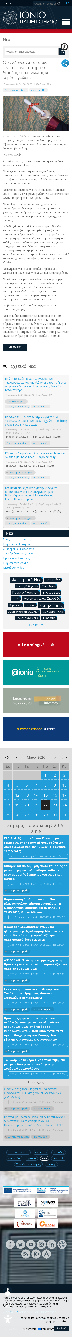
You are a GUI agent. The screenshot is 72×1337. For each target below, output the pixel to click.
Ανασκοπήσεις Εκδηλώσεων (24, 611)
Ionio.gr (51, 1164)
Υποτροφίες (52, 592)
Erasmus (50, 618)
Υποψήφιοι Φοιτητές (28, 1164)
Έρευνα (31, 1158)
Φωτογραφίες (16, 401)
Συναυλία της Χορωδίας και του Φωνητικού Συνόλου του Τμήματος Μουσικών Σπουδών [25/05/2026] (32, 1093)
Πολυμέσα (40, 1136)
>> (64, 757)
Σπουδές (59, 1152)
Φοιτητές (58, 1158)
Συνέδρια (49, 586)
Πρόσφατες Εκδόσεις (16, 558)
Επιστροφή (15, 346)
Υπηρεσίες (14, 1158)
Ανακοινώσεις (54, 611)
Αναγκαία (31, 1329)
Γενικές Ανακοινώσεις (15, 90)
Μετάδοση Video (13, 567)
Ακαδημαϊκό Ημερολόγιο (18, 549)
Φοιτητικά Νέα (38, 90)
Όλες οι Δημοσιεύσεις (17, 539)
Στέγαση (31, 605)
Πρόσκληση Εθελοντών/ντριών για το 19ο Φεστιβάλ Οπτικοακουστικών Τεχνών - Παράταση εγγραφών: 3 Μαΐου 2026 (36, 420)
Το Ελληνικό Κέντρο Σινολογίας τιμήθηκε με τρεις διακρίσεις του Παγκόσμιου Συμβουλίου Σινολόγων (35, 1064)
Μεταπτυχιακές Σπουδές (42, 598)
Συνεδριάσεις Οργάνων (18, 553)
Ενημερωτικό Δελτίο (16, 563)
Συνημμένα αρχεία (21, 472)
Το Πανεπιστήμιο (18, 1152)
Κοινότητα (41, 1152)
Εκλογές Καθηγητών (27, 586)
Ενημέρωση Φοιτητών (17, 544)
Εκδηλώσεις (51, 605)
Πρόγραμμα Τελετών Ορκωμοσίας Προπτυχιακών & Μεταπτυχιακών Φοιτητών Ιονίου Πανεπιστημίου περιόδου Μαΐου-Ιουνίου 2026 (35, 1121)
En (67, 3)
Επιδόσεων (47, 1329)
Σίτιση (16, 598)
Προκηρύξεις (54, 579)
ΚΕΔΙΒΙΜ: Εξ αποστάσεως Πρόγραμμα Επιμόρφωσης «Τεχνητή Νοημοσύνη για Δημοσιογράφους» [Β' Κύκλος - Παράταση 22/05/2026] (35, 844)
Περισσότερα (10, 1311)
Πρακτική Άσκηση (26, 592)
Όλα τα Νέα (36, 625)
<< (8, 757)
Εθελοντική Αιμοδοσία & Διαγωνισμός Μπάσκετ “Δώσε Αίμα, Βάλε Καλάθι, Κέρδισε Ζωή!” (35, 455)
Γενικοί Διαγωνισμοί (28, 618)
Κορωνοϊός (16, 605)
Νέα (9, 533)
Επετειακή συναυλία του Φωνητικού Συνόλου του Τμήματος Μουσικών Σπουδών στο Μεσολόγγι (31, 993)
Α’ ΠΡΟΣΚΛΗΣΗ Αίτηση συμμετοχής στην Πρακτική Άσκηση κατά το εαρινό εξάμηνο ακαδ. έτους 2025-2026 (35, 964)
